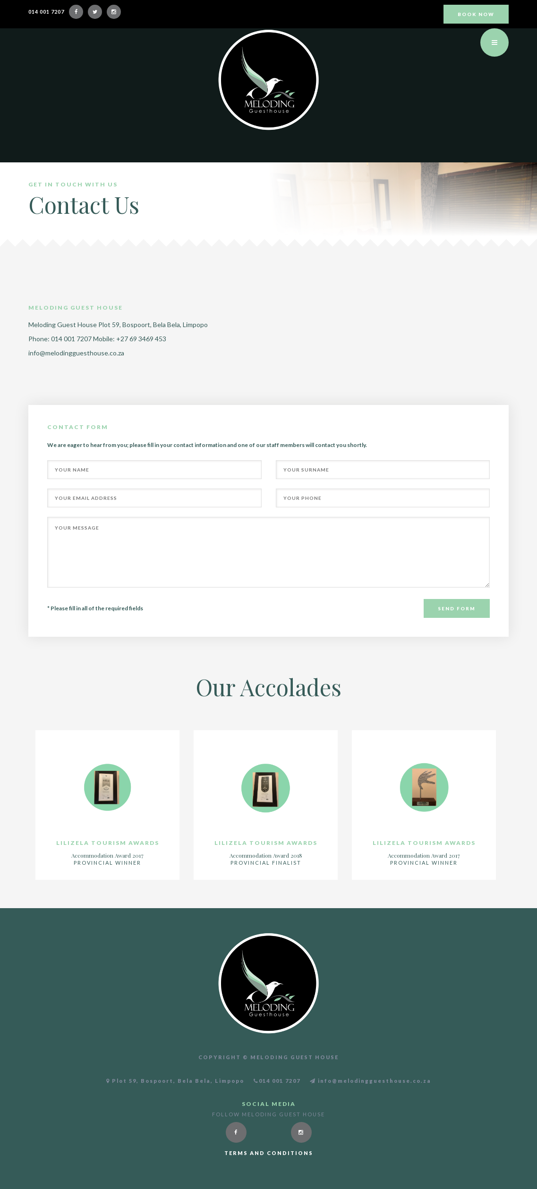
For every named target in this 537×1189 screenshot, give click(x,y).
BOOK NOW (476, 14)
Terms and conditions (268, 1153)
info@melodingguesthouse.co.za (76, 353)
